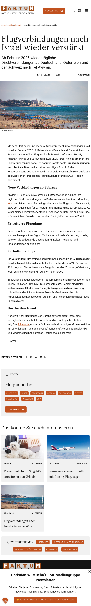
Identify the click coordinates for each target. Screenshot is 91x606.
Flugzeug (11, 393)
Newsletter (52, 10)
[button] (5, 601)
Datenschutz (38, 589)
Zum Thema (13, 409)
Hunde (24, 393)
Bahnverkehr (69, 549)
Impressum (37, 593)
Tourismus (51, 549)
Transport (37, 393)
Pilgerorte (23, 324)
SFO (39, 398)
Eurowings (65, 393)
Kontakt (35, 581)
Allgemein (17, 25)
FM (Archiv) (37, 598)
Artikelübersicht (7, 25)
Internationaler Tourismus (68, 542)
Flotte (78, 393)
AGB (34, 585)
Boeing (51, 393)
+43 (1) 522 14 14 (11, 593)
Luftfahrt (42, 542)
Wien (10, 203)
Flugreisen (12, 398)
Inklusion (28, 398)
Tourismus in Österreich (27, 549)
